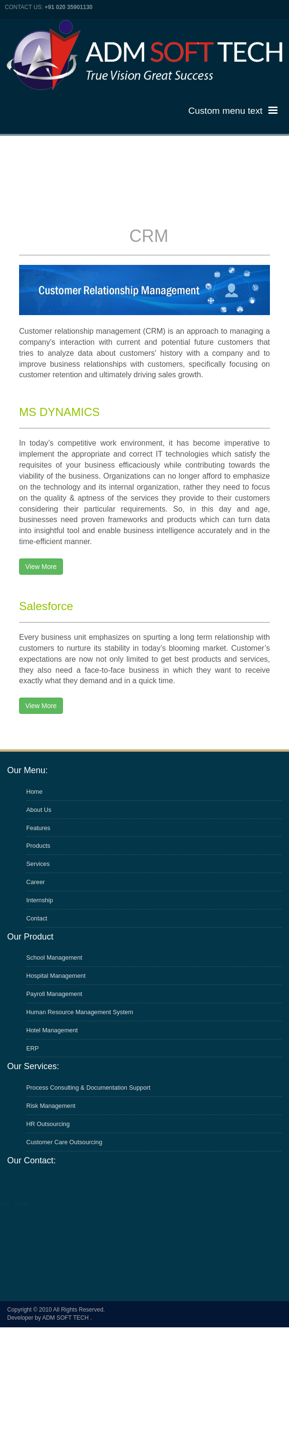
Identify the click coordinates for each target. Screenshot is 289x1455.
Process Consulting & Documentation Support (88, 1087)
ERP (32, 1048)
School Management (54, 957)
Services (38, 863)
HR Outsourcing (48, 1123)
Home (34, 791)
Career (35, 882)
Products (38, 845)
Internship (39, 900)
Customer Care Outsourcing (64, 1142)
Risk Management (50, 1105)
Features (38, 827)
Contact (36, 918)
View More (41, 566)
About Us (39, 809)
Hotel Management (52, 1030)
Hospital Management (55, 975)
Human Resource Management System (79, 1012)
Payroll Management (54, 993)
